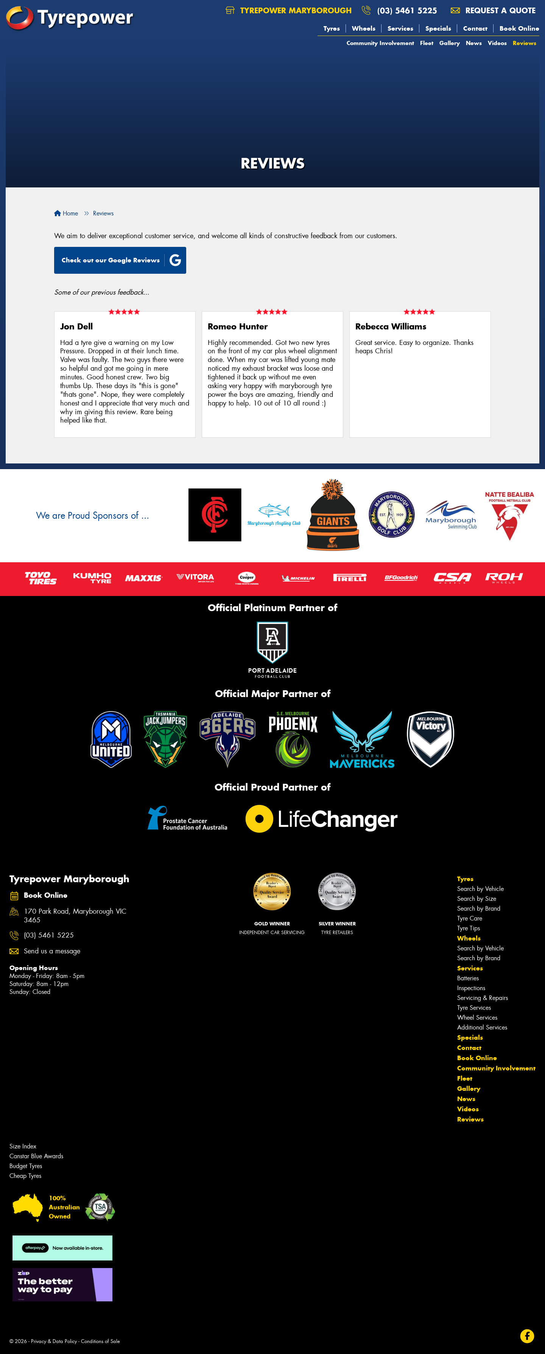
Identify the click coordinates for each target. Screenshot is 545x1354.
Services (400, 28)
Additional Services (482, 1027)
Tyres (332, 28)
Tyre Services (474, 1008)
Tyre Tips (468, 928)
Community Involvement (380, 43)
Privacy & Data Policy (54, 1341)
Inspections (471, 988)
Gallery (449, 43)
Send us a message (52, 951)
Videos (497, 43)
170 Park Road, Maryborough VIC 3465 (75, 916)
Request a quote (493, 10)
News (474, 43)
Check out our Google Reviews (121, 260)
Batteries (468, 978)
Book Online (519, 28)
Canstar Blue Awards (36, 1156)
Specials (438, 28)
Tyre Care (469, 918)
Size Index (22, 1146)
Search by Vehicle (480, 889)
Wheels (363, 28)
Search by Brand (478, 909)
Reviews (524, 43)
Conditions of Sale (100, 1341)
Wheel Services (477, 1018)
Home (66, 213)
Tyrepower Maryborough (289, 10)
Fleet (426, 43)
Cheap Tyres (25, 1176)
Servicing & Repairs (482, 998)
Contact (475, 28)
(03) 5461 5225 (407, 10)
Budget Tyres (25, 1166)
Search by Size (476, 899)
